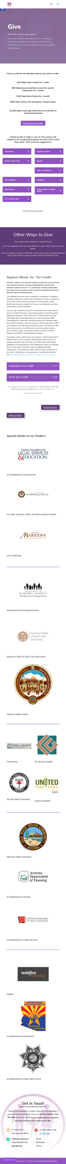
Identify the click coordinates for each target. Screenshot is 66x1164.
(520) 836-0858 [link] (44, 1133)
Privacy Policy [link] (50, 407)
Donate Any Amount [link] (33, 123)
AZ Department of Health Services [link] (22, 939)
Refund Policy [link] (15, 415)
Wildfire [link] (10, 994)
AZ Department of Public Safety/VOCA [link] (24, 1079)
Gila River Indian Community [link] (19, 856)
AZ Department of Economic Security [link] (23, 610)
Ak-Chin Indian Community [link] (18, 799)
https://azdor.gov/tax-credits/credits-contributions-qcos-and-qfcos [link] (32, 355)
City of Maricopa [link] (14, 555)
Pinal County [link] (12, 761)
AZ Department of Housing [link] (19, 897)
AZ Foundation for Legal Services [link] (21, 474)
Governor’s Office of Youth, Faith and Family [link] (26, 656)
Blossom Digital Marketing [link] (47, 1161)
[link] (9, 4)
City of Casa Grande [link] (43, 761)
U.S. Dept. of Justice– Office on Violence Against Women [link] (31, 514)
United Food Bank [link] (42, 800)
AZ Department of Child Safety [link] (20, 1036)
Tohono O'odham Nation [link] (17, 714)
